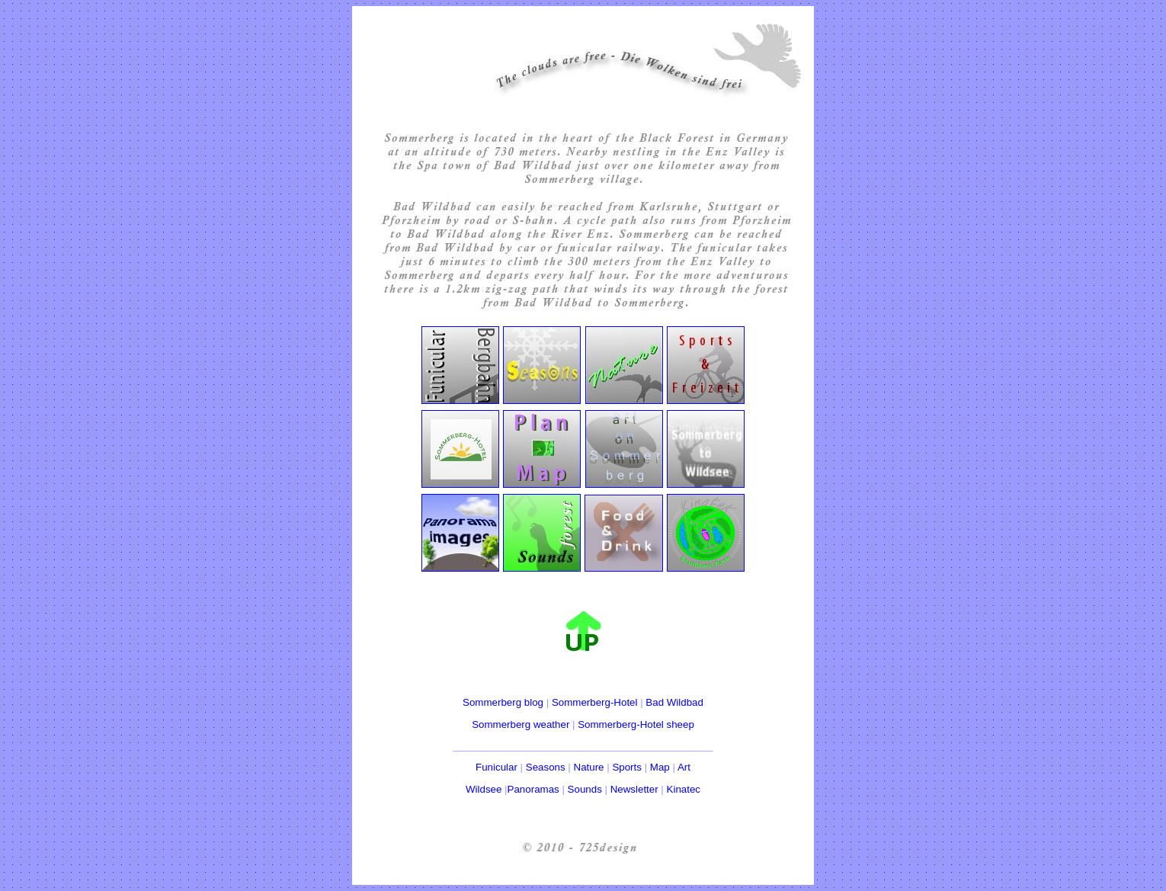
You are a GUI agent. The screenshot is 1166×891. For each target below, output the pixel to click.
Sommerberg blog (503, 702)
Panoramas (533, 789)
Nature (589, 767)
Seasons (545, 767)
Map (660, 767)
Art (683, 767)
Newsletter (634, 789)
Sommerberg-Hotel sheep (636, 724)
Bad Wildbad (674, 702)
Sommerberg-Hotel (595, 702)
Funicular (496, 767)
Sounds (585, 789)
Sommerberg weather (520, 724)
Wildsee (483, 789)
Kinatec (683, 789)
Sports (627, 767)
